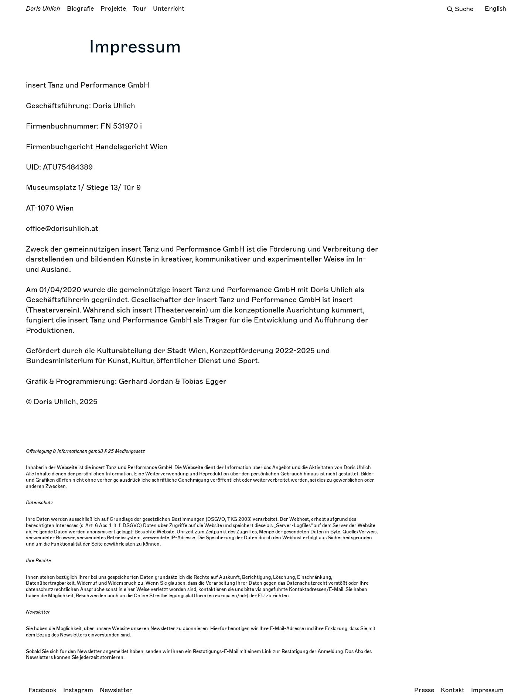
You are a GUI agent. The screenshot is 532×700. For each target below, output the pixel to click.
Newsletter (116, 690)
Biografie (80, 9)
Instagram (78, 690)
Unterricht (168, 9)
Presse (424, 690)
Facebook (42, 690)
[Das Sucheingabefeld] (466, 9)
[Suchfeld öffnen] (450, 9)
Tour (139, 9)
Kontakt (452, 690)
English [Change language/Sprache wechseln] (495, 9)
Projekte (113, 9)
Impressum (487, 690)
